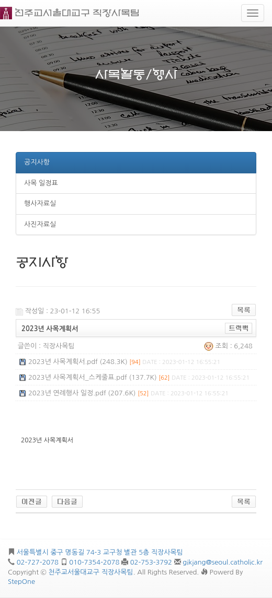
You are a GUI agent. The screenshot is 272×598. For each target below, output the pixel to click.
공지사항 (37, 162)
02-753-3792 (151, 562)
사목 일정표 (41, 183)
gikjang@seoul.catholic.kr (223, 562)
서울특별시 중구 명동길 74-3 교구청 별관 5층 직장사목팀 (100, 552)
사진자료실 (40, 224)
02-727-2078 (38, 562)
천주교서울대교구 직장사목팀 (77, 13)
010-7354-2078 (94, 562)
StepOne (21, 581)
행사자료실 (40, 203)
